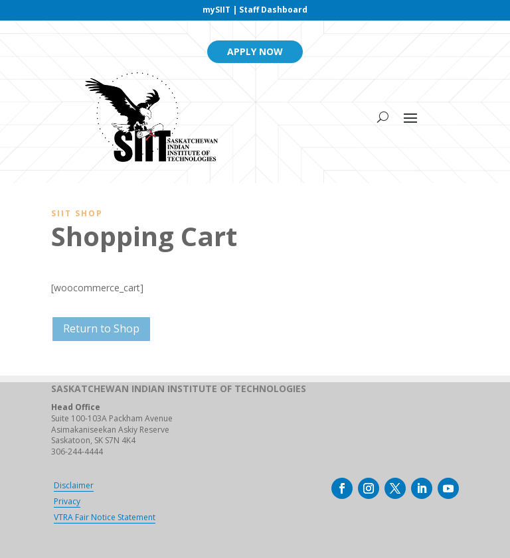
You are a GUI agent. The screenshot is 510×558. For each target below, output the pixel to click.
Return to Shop (101, 328)
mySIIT (216, 9)
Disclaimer (74, 485)
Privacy (67, 501)
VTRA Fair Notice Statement (104, 517)
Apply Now (255, 51)
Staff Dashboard (273, 9)
